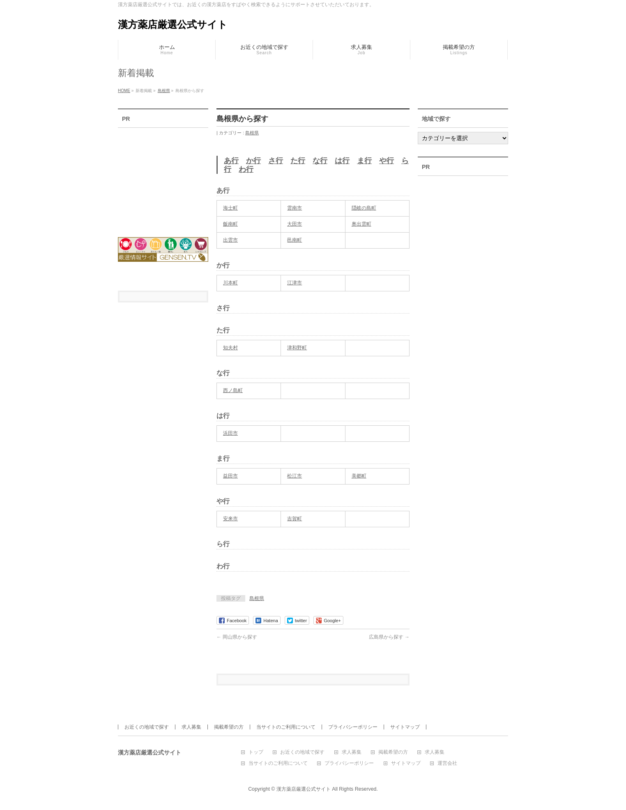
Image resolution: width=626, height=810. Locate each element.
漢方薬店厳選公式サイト (173, 24)
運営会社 (447, 763)
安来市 (230, 519)
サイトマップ (405, 727)
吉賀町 (294, 519)
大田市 (294, 224)
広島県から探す (389, 637)
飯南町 (230, 224)
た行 (297, 161)
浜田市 (230, 433)
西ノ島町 (233, 390)
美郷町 (359, 476)
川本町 (230, 283)
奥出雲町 (361, 224)
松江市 (294, 476)
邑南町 (294, 240)
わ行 (246, 169)
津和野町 (297, 348)
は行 (342, 161)
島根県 (252, 132)
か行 (253, 161)
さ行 (275, 161)
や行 (386, 161)
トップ (256, 752)
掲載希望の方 (229, 727)
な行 (320, 161)
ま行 (364, 161)
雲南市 (294, 208)
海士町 (230, 208)
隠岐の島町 (364, 208)
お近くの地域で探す (146, 727)
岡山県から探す (236, 637)
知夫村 (230, 348)
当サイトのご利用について (285, 727)
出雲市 (230, 240)
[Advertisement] (163, 177)
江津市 (294, 283)
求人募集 (191, 727)
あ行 (231, 161)
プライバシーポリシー (352, 727)
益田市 (230, 476)
